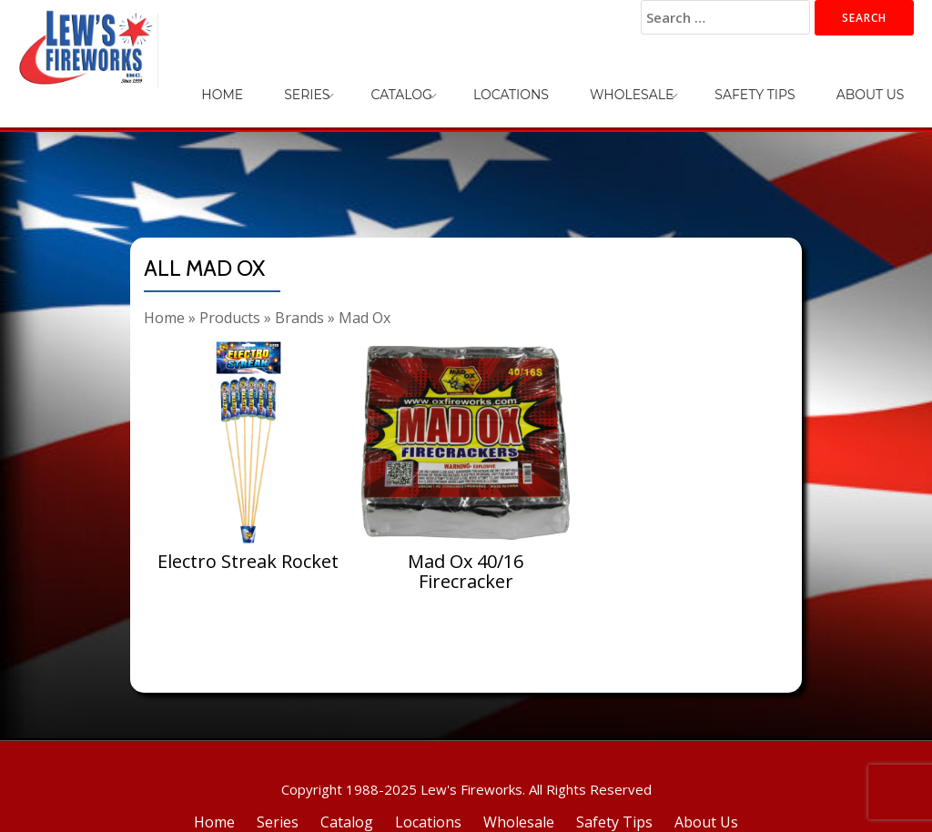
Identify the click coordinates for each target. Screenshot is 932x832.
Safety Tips (789, 82)
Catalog (505, 82)
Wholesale (689, 82)
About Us (881, 82)
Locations (592, 82)
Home (372, 82)
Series (434, 82)
